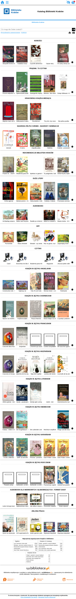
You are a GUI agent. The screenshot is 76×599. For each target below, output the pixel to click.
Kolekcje (23, 32)
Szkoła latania (17, 548)
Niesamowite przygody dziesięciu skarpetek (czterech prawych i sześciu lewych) (32, 546)
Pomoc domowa (30, 560)
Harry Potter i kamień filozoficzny (21, 550)
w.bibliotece (47, 572)
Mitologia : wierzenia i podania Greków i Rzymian (25, 545)
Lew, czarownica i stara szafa (20, 543)
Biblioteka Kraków (38, 22)
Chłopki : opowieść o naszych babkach (47, 543)
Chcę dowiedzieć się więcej (29, 597)
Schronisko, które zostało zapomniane (47, 550)
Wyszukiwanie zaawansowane (10, 32)
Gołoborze (28, 561)
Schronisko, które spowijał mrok (33, 558)
